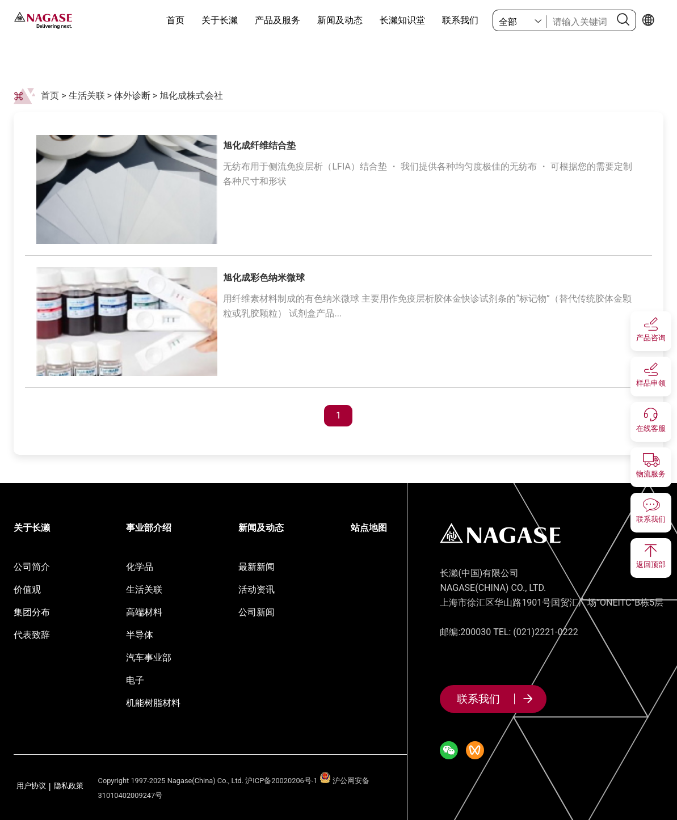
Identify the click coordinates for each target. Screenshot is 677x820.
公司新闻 (256, 612)
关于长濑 (219, 20)
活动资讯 (256, 589)
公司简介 (32, 566)
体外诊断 (132, 95)
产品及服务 (277, 20)
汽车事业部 (148, 657)
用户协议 (31, 786)
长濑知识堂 (402, 20)
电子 (135, 680)
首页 (175, 20)
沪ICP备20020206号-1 (281, 780)
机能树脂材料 (153, 703)
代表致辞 (32, 634)
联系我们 (460, 20)
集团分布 (32, 612)
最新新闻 (256, 566)
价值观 (27, 589)
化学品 (139, 566)
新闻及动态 (340, 20)
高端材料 (144, 612)
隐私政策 (68, 786)
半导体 (139, 634)
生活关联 (87, 95)
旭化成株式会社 (191, 95)
